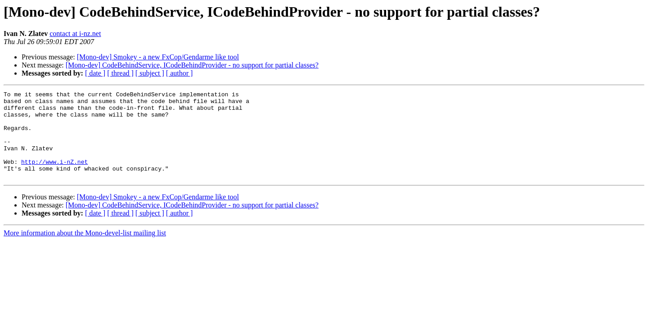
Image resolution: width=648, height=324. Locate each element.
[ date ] (95, 73)
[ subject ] (149, 73)
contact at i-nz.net (75, 33)
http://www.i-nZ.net (54, 176)
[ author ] (179, 73)
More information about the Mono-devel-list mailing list (85, 250)
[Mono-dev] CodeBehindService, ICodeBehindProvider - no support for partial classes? (192, 65)
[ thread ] (120, 73)
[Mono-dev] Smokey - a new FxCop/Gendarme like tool (158, 57)
